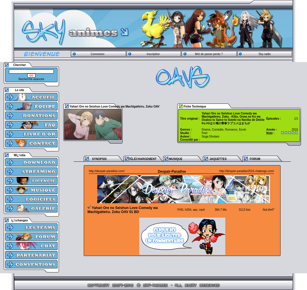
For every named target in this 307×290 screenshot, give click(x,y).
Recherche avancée (31, 79)
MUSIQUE (175, 159)
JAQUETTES (218, 159)
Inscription (153, 54)
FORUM (255, 159)
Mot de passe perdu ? (209, 54)
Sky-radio (265, 54)
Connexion (97, 54)
